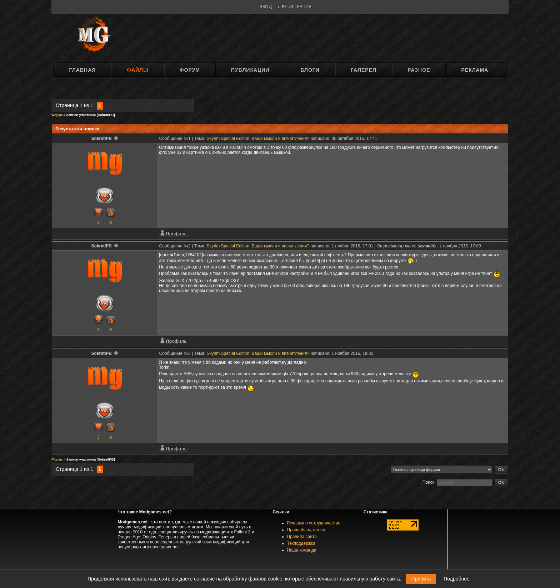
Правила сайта (302, 536)
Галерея (363, 70)
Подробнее (457, 579)
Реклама (474, 70)
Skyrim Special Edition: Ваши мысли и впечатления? (258, 138)
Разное (419, 70)
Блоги (309, 70)
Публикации (250, 70)
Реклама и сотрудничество (313, 523)
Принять (421, 579)
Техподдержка (301, 543)
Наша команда (301, 550)
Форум (190, 70)
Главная (82, 70)
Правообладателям (306, 529)
